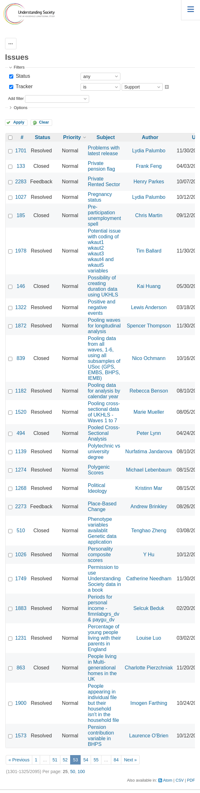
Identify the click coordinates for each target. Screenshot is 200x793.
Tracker (23, 86)
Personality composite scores (100, 554)
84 (116, 759)
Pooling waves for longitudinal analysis (104, 325)
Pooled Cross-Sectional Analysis (104, 433)
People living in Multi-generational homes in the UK (102, 668)
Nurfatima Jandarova (149, 451)
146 (20, 286)
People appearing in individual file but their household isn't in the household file (103, 703)
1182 (21, 390)
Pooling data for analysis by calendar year (104, 390)
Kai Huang (149, 286)
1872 (21, 325)
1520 (21, 412)
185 (20, 215)
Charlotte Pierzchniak (149, 667)
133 (20, 166)
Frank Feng (149, 166)
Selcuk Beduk (148, 608)
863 (20, 667)
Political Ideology (97, 488)
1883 (21, 608)
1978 (21, 250)
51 (55, 759)
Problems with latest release (103, 150)
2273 (21, 506)
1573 (21, 735)
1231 (21, 638)
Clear (44, 122)
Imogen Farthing (148, 703)
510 (20, 530)
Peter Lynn (148, 433)
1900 (21, 703)
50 (72, 771)
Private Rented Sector (104, 181)
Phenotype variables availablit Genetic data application (102, 530)
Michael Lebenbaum (149, 470)
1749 (21, 578)
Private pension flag (101, 166)
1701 (21, 150)
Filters (19, 67)
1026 (21, 554)
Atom (167, 780)
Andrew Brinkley (148, 506)
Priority (72, 137)
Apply (18, 122)
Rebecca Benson (149, 390)
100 (81, 771)
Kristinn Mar (148, 488)
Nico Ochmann (149, 358)
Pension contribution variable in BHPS (101, 735)
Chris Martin (148, 215)
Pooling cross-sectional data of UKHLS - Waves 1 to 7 (104, 412)
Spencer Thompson (149, 325)
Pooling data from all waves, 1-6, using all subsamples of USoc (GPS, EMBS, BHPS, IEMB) (104, 358)
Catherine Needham (148, 578)
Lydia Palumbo (148, 150)
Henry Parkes (148, 181)
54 (85, 759)
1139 (21, 451)
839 (20, 358)
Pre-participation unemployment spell (104, 215)
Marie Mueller (148, 412)
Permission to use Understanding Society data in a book (104, 578)
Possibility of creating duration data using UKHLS (103, 286)
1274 (21, 470)
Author (150, 137)
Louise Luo (148, 638)
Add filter (16, 98)
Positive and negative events (101, 307)
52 (65, 759)
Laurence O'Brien (148, 735)
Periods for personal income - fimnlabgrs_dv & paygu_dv (103, 608)
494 (20, 433)
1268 (21, 488)
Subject (105, 137)
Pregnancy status (100, 197)
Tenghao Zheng (148, 530)
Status (22, 76)
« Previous (19, 759)
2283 (21, 181)
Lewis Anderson (149, 307)
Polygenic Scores (99, 469)
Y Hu (148, 554)
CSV (180, 780)
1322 (21, 307)
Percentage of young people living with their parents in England (104, 638)
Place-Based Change (102, 506)
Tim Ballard (148, 250)
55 (96, 759)
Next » (130, 759)
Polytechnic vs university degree (104, 451)
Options (20, 108)
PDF (191, 780)
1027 (21, 197)
